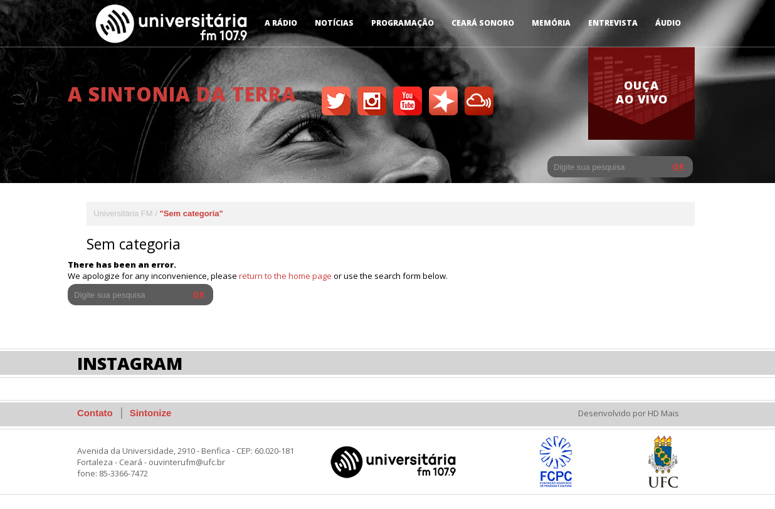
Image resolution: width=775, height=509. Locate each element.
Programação (402, 23)
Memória (551, 23)
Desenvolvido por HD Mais (628, 413)
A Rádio (281, 23)
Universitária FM (123, 213)
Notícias (334, 23)
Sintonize (151, 412)
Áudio (668, 23)
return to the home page (285, 275)
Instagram (129, 363)
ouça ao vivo (642, 92)
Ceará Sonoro (482, 23)
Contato (95, 412)
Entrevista (613, 23)
